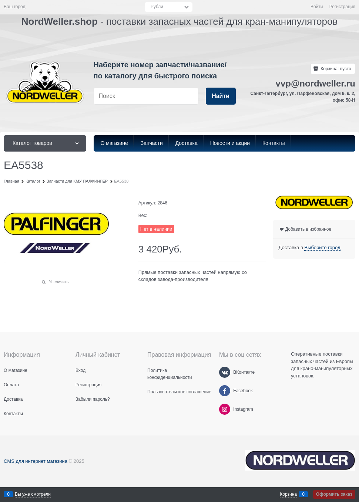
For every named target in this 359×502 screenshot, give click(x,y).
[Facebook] (224, 390)
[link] (322, 248)
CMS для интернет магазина (35, 461)
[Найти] (221, 96)
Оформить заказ (334, 494)
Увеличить (58, 281)
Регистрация (342, 6)
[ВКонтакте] (224, 372)
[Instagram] (224, 409)
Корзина (288, 494)
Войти (317, 6)
